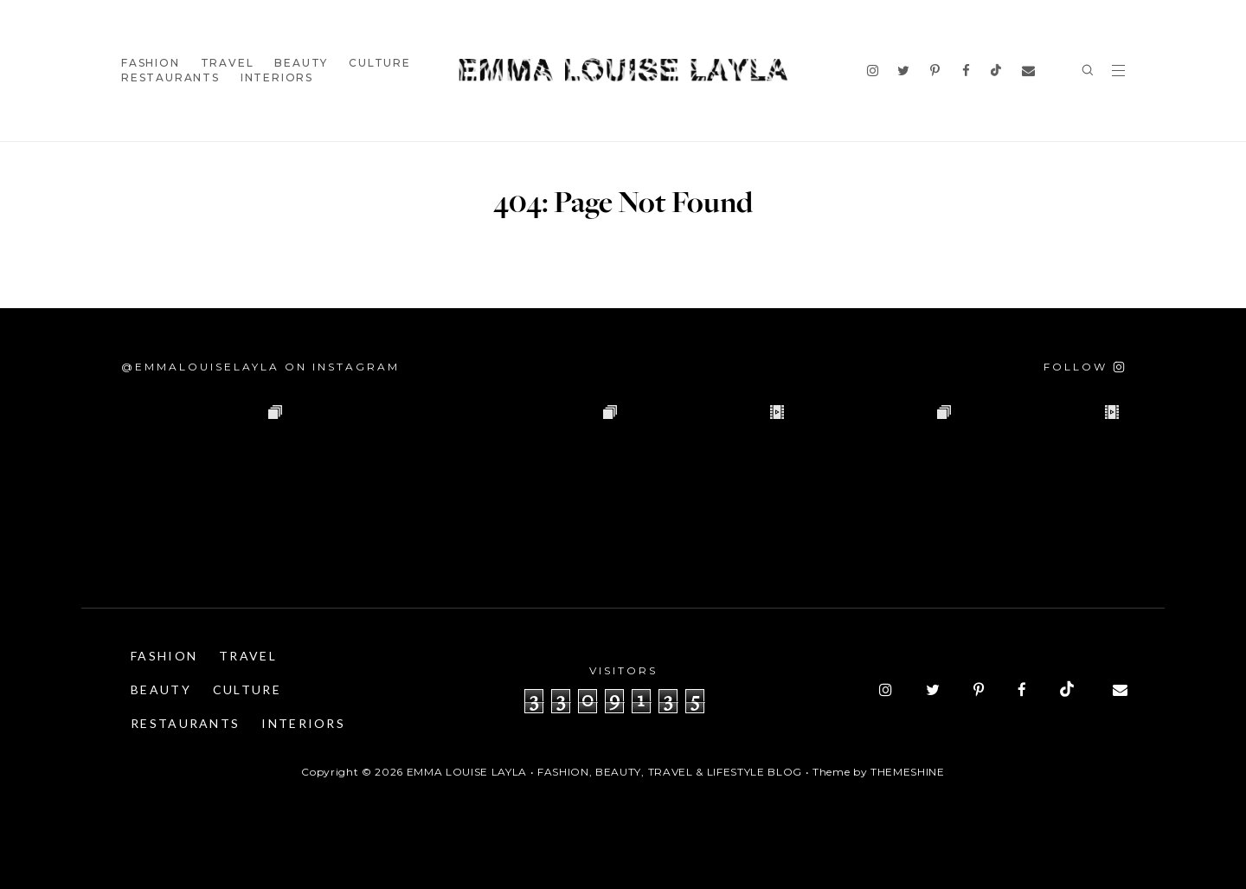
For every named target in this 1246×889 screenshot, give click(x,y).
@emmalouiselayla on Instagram (260, 366)
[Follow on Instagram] (1084, 366)
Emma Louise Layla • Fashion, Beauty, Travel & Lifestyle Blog (604, 771)
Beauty (301, 62)
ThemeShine (907, 771)
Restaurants (170, 77)
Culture (380, 62)
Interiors (277, 77)
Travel (227, 62)
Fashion (150, 62)
